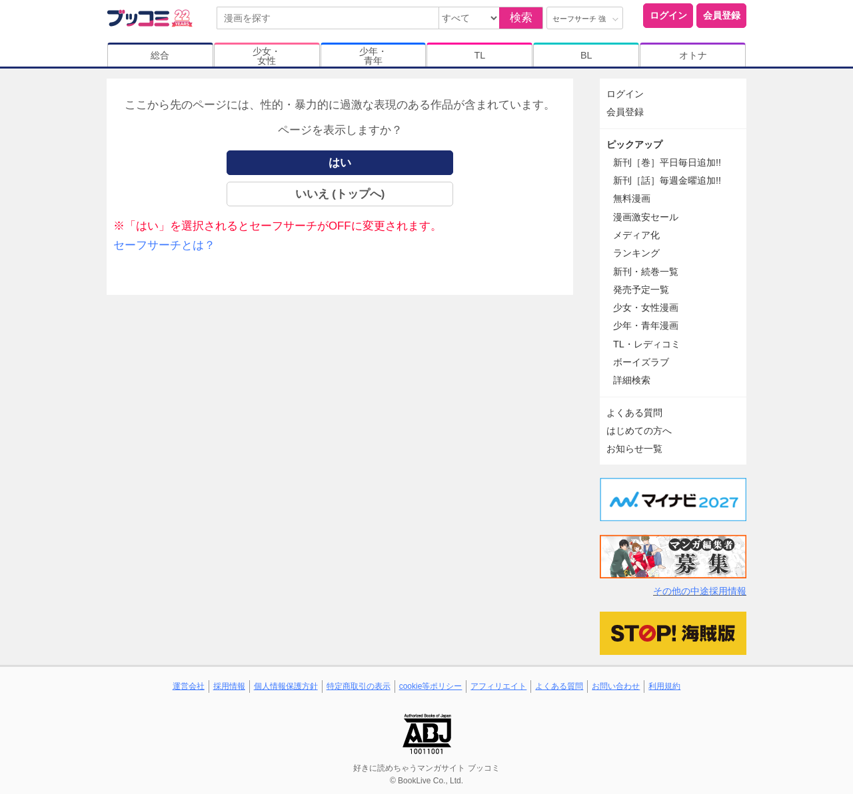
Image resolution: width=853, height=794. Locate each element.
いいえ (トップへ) (340, 194)
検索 (521, 17)
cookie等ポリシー (430, 686)
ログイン (668, 15)
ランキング (636, 253)
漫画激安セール (645, 217)
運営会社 (189, 686)
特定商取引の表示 (359, 686)
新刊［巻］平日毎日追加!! (667, 162)
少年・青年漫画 (645, 325)
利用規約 (664, 686)
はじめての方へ (639, 430)
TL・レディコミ (646, 344)
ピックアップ (634, 144)
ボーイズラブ (641, 362)
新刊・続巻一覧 (645, 271)
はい (340, 162)
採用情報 (229, 686)
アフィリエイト (498, 686)
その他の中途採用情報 (699, 591)
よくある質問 (634, 412)
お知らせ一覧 (634, 448)
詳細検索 (631, 380)
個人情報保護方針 (286, 686)
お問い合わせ (616, 686)
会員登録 (721, 15)
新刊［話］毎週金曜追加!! (667, 180)
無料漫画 (631, 198)
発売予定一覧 (641, 289)
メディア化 (636, 235)
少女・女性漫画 (645, 307)
